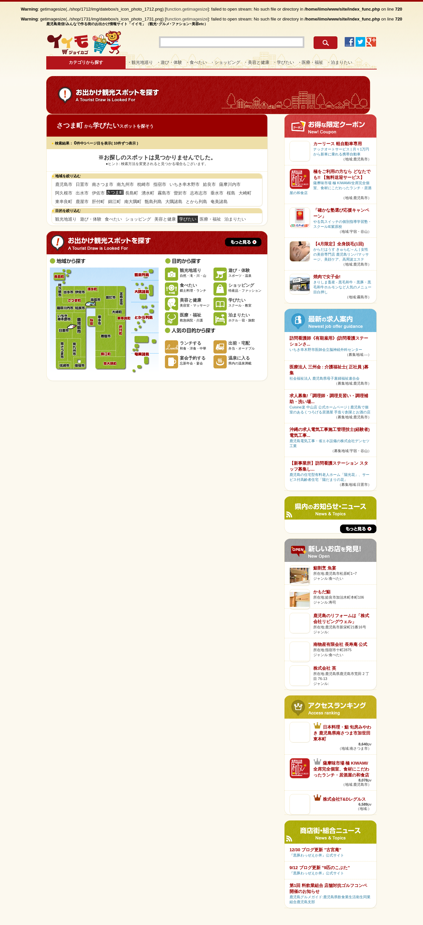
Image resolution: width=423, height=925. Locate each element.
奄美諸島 (219, 201)
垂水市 (217, 192)
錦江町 (114, 201)
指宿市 (159, 184)
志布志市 (198, 192)
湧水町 (147, 192)
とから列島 (196, 201)
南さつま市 (102, 184)
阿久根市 (63, 192)
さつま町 (73, 300)
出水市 (82, 192)
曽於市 (180, 192)
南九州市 (125, 184)
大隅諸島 (173, 201)
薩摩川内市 (230, 184)
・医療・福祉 (310, 62)
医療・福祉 (210, 219)
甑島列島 (153, 201)
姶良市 (209, 184)
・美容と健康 (256, 62)
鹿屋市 (82, 201)
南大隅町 (132, 201)
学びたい (187, 219)
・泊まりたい (339, 62)
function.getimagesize (187, 9)
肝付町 (98, 201)
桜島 (231, 192)
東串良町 (63, 201)
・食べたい (196, 62)
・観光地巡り (140, 62)
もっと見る (243, 242)
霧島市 (164, 192)
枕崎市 (143, 184)
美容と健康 (165, 219)
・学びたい (283, 62)
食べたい (113, 219)
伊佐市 (98, 192)
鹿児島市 (63, 184)
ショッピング (138, 219)
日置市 (82, 184)
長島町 (131, 192)
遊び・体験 (90, 219)
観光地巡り (66, 219)
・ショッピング (225, 62)
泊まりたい (235, 219)
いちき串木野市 (185, 184)
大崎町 (245, 192)
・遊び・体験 (169, 62)
